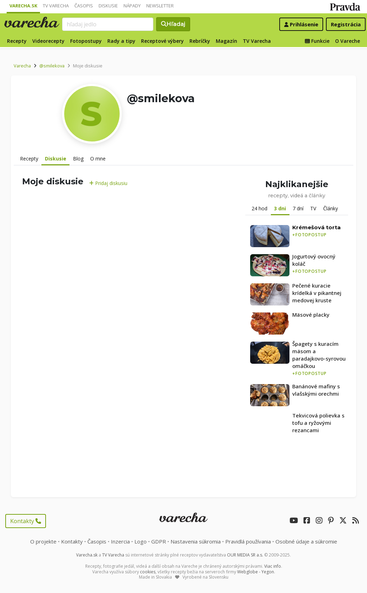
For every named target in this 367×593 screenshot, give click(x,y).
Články (330, 208)
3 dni (280, 208)
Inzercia (120, 541)
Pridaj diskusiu (108, 183)
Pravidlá (248, 541)
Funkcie (317, 41)
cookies (147, 572)
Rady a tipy (121, 41)
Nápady (132, 5)
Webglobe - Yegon (255, 572)
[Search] (107, 24)
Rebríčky (199, 41)
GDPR (158, 541)
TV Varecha (56, 5)
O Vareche (347, 41)
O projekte (43, 541)
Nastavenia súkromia (196, 541)
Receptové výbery (162, 41)
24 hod (259, 208)
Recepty (17, 41)
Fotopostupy (86, 41)
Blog (78, 158)
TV (313, 208)
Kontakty (25, 521)
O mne (98, 158)
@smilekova (52, 65)
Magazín (226, 41)
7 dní (298, 208)
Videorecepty (48, 41)
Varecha (22, 65)
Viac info (272, 566)
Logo (140, 541)
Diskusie (108, 5)
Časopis (83, 5)
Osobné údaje (306, 541)
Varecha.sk (23, 5)
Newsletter (160, 5)
